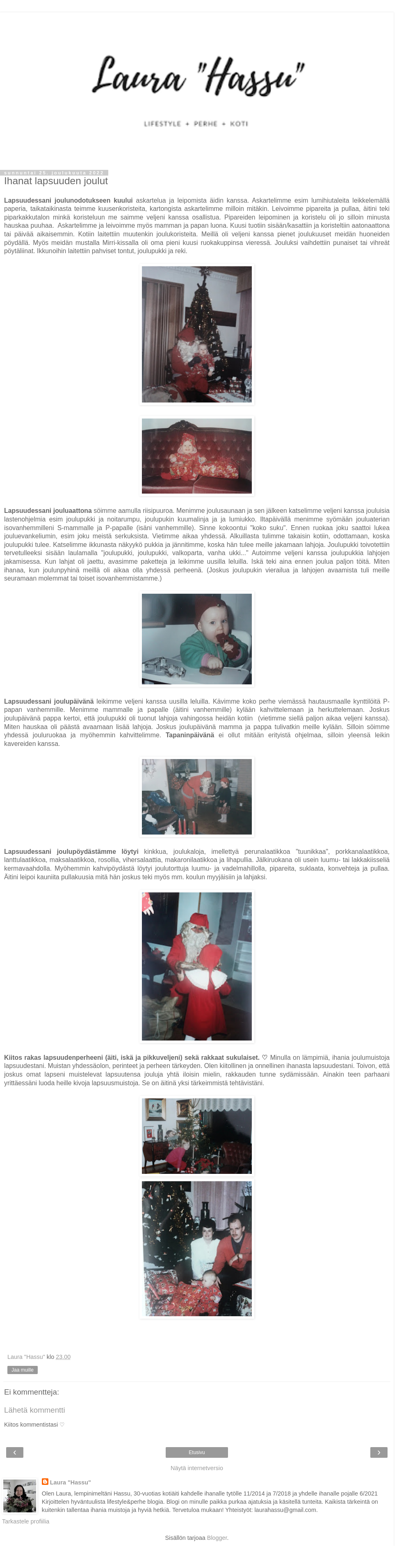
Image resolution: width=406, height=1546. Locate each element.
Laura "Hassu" (70, 1482)
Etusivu (197, 1452)
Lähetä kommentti (34, 1410)
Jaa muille (22, 1370)
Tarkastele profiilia (25, 1521)
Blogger (217, 1538)
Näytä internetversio (197, 1468)
